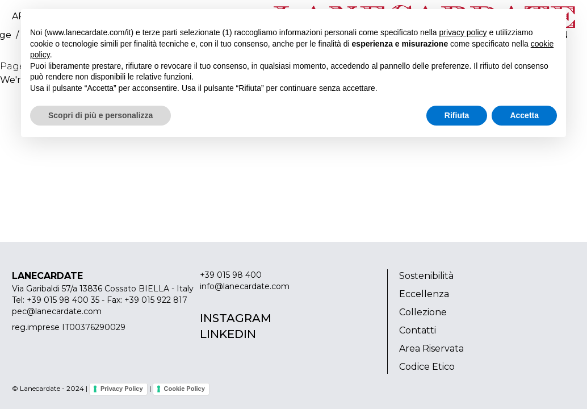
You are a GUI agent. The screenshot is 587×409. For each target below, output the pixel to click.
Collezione (423, 312)
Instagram (235, 318)
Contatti (417, 330)
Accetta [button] (524, 115)
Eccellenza (424, 294)
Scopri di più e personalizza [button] (100, 115)
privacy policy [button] (463, 32)
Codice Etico (427, 366)
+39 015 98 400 (231, 275)
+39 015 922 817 (155, 300)
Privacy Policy (121, 388)
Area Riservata (431, 348)
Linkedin (228, 334)
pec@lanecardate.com (57, 311)
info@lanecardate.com (245, 286)
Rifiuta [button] (457, 115)
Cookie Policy (184, 388)
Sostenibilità (426, 275)
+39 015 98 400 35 (63, 300)
